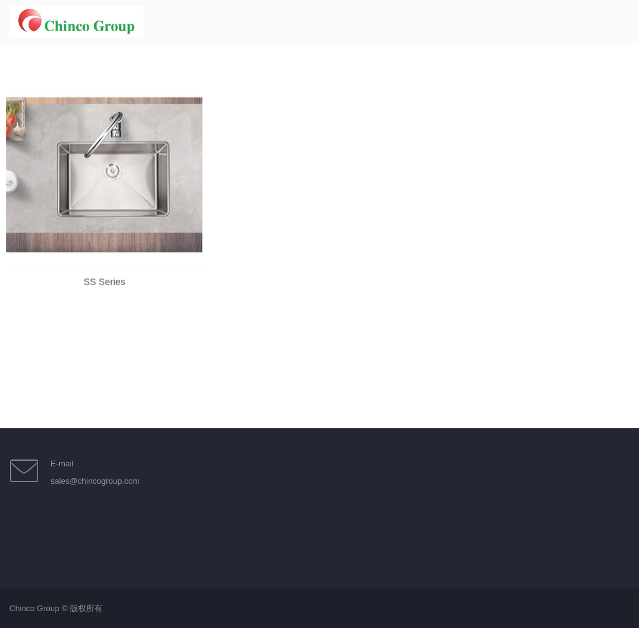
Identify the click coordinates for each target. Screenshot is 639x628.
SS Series (104, 290)
